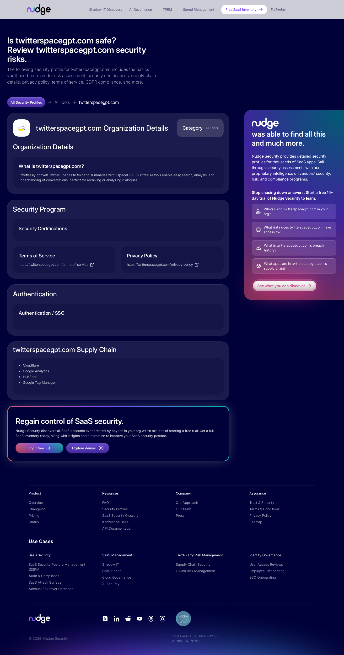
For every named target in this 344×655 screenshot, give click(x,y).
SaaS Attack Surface (45, 582)
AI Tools (62, 102)
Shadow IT (110, 564)
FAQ (105, 503)
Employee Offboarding (267, 571)
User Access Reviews (266, 564)
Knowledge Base (115, 522)
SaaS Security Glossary (120, 515)
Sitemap (255, 522)
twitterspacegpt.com (99, 102)
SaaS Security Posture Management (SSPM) (57, 566)
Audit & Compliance (44, 576)
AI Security (110, 584)
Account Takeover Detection (51, 589)
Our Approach (187, 503)
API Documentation (117, 528)
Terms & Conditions (264, 509)
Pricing (34, 515)
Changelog (37, 509)
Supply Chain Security (193, 564)
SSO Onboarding (262, 577)
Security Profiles (115, 509)
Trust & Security (261, 503)
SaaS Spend (112, 571)
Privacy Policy (260, 515)
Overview (36, 503)
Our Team (183, 509)
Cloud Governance (116, 577)
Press (180, 515)
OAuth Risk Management (195, 571)
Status (34, 522)
